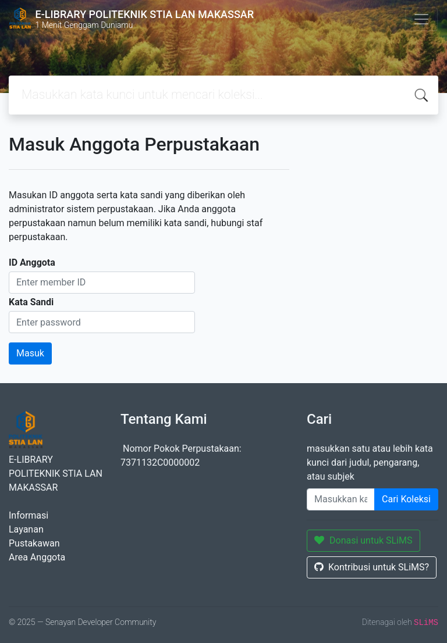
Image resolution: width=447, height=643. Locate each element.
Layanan (26, 529)
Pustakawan (34, 543)
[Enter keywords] (341, 499)
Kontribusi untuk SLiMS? (371, 567)
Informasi (28, 515)
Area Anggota (37, 557)
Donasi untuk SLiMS (363, 540)
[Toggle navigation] (421, 19)
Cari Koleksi (406, 499)
